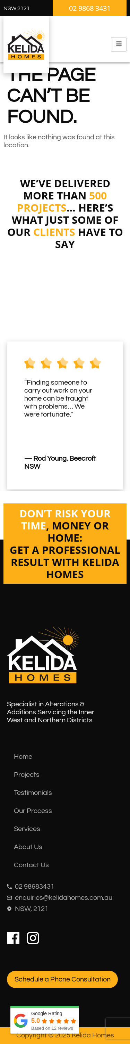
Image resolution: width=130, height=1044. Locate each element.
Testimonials (33, 792)
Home (23, 756)
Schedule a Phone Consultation (63, 979)
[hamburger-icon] (119, 44)
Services (27, 828)
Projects (27, 774)
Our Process (33, 810)
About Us (28, 847)
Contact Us (31, 865)
